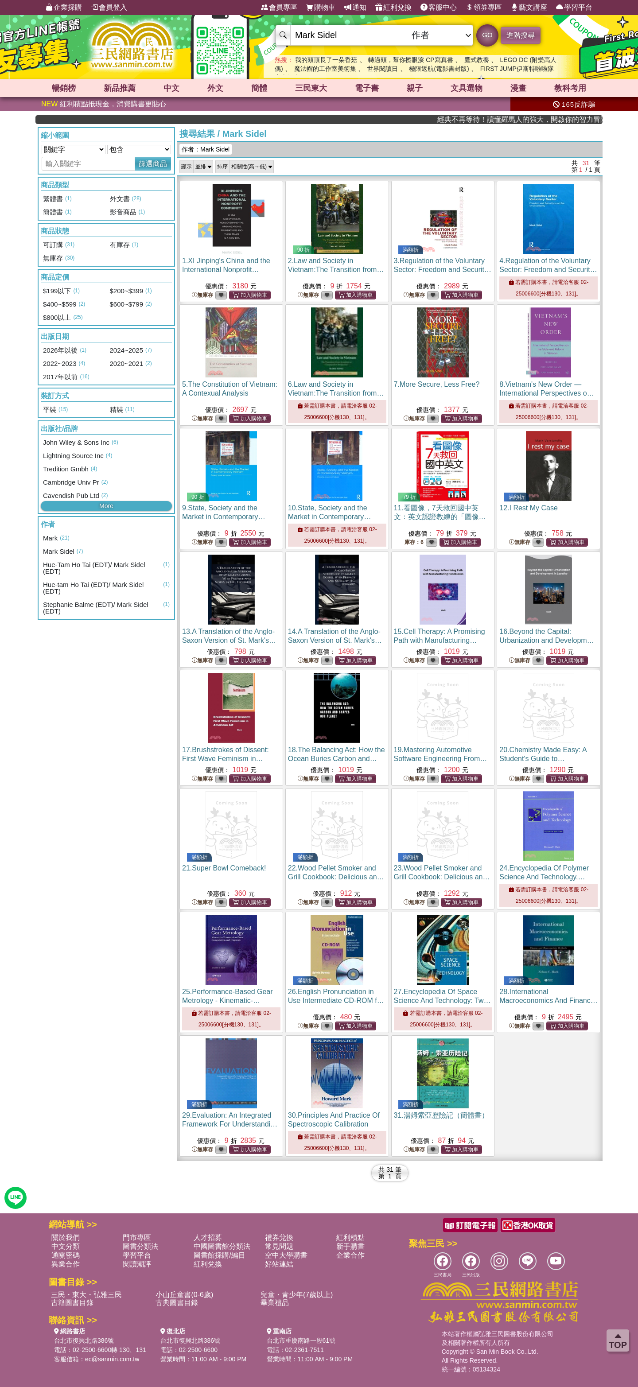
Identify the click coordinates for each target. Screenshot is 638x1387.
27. (442, 1000)
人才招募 (208, 1237)
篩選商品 (153, 163)
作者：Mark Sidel (206, 149)
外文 (215, 88)
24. (546, 877)
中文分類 (65, 1246)
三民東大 (311, 88)
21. (224, 868)
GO (487, 35)
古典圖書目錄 (177, 1302)
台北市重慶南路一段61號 (301, 1340)
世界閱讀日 (382, 68)
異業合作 (65, 1264)
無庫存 (202, 295)
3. (443, 269)
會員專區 (279, 7)
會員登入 (109, 7)
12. (528, 508)
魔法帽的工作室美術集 (325, 68)
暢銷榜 (64, 88)
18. (336, 758)
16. (548, 640)
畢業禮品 (275, 1302)
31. (441, 1115)
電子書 (367, 88)
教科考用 (570, 88)
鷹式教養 (476, 59)
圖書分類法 (140, 1246)
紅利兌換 (393, 7)
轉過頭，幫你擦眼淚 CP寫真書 (410, 59)
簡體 (259, 88)
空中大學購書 (286, 1255)
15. (439, 640)
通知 (355, 7)
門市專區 (137, 1237)
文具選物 (466, 88)
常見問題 (279, 1246)
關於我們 (65, 1237)
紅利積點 (350, 1237)
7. (437, 384)
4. (548, 269)
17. (225, 758)
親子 (415, 88)
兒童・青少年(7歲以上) (297, 1294)
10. (329, 516)
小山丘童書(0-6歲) (184, 1294)
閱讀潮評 (137, 1264)
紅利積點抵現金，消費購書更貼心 (103, 104)
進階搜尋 (520, 35)
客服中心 (438, 7)
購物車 (320, 7)
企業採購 (64, 7)
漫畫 (518, 88)
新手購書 (350, 1246)
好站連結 (279, 1264)
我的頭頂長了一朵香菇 (326, 59)
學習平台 (574, 7)
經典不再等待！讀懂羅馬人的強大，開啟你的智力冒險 (545, 119)
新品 (120, 88)
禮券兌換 (279, 1237)
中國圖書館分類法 (222, 1246)
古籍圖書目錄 (72, 1302)
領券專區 (484, 7)
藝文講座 (529, 7)
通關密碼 (65, 1255)
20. (544, 758)
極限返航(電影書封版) (439, 68)
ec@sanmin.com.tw (112, 1359)
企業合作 (350, 1255)
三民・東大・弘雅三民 (86, 1294)
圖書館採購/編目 (219, 1255)
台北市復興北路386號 (84, 1340)
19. (440, 758)
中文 (171, 88)
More (106, 505)
